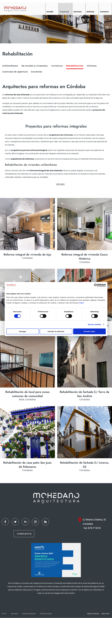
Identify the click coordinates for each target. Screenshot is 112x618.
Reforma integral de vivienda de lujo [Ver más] (27, 254)
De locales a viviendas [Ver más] (34, 65)
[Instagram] (35, 521)
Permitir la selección (56, 331)
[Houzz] (45, 521)
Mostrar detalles (94, 324)
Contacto (104, 11)
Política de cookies (46, 614)
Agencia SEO (105, 614)
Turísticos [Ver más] (57, 65)
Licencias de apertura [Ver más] (15, 71)
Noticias (90, 11)
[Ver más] (27, 224)
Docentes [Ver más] (36, 71)
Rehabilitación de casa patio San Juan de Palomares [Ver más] (27, 465)
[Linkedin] (25, 521)
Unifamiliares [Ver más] (10, 65)
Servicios (77, 11)
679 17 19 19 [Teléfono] (94, 528)
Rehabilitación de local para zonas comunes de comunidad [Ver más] (27, 394)
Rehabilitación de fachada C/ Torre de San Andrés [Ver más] (84, 394)
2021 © (4, 614)
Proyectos (64, 11)
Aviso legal (14, 614)
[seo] (56, 126)
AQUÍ (81, 303)
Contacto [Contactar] (24, 533)
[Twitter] (15, 521)
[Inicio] (15, 9)
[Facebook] (5, 521)
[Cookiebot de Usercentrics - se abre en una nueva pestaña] (96, 285)
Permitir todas (89, 331)
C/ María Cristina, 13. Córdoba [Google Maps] (94, 522)
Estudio (50, 11)
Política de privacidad (29, 614)
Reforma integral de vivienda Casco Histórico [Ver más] (84, 256)
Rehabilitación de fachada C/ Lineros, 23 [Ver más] (84, 465)
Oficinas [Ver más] (92, 65)
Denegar (22, 331)
